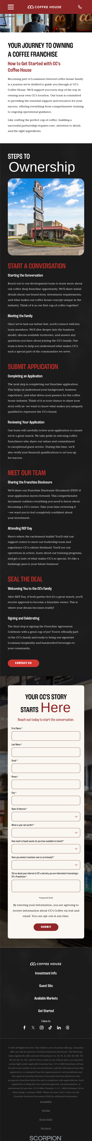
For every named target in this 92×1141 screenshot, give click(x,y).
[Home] (45, 7)
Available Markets (46, 999)
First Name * (17, 728)
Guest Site (46, 986)
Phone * (15, 777)
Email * (15, 760)
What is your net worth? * (23, 825)
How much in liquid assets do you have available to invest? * (38, 841)
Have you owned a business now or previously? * (33, 857)
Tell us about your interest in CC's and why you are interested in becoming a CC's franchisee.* (45, 875)
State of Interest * (19, 809)
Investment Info (46, 973)
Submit (46, 927)
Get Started (46, 1011)
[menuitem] (46, 1102)
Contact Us (23, 663)
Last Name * (17, 744)
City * (14, 793)
